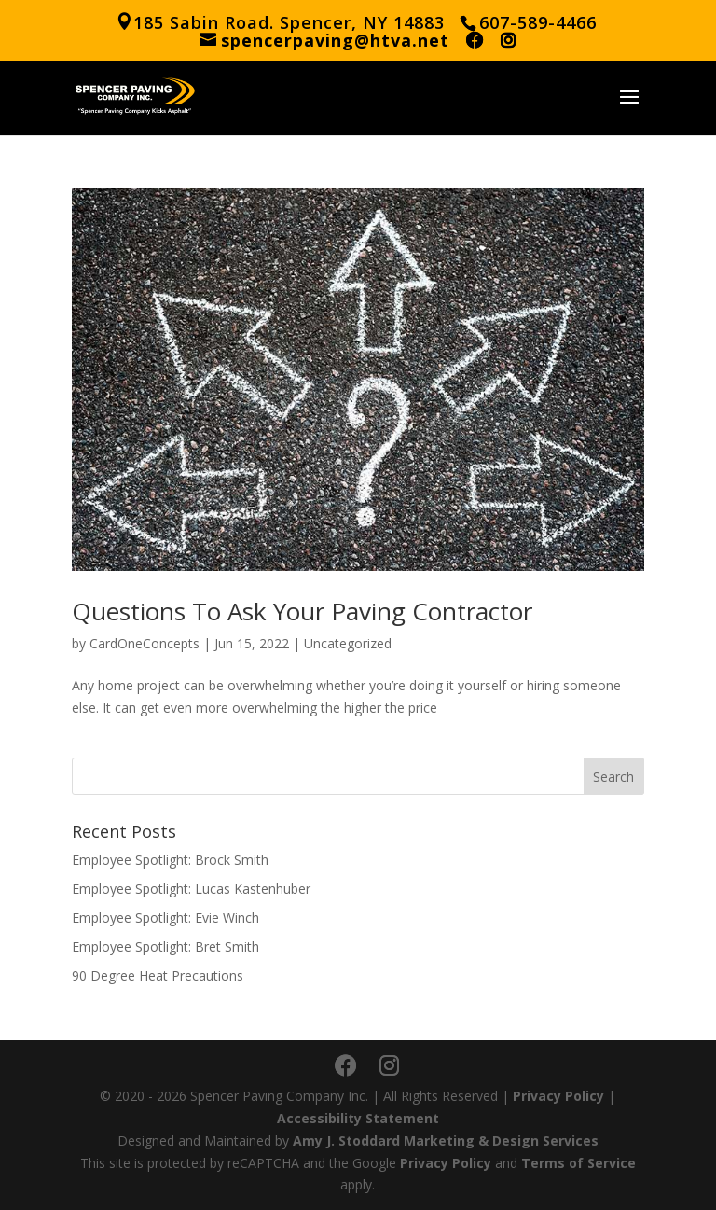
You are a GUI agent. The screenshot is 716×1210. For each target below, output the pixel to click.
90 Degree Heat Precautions (157, 975)
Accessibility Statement (358, 1118)
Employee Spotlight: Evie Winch (165, 917)
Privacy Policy (558, 1096)
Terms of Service (578, 1163)
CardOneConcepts (145, 643)
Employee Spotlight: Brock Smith (170, 860)
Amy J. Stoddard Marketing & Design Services (446, 1140)
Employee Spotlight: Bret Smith (165, 946)
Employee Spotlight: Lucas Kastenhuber (191, 888)
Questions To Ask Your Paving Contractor (302, 611)
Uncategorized (348, 643)
